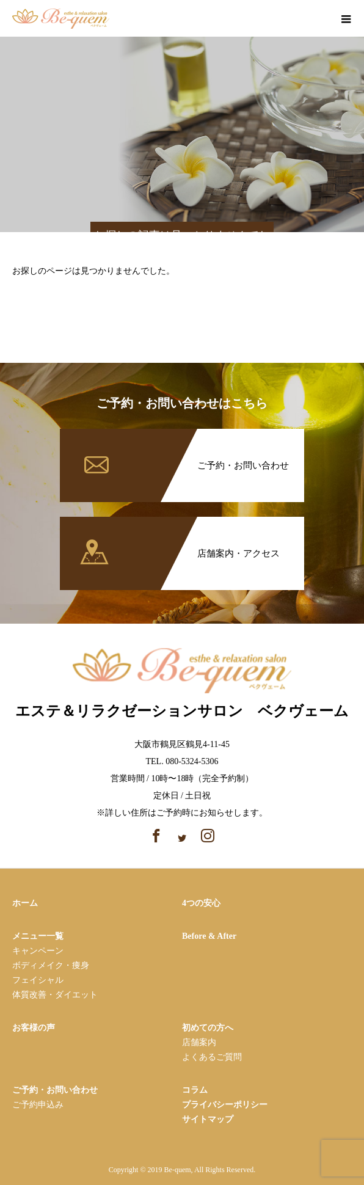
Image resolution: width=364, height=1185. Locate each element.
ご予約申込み (38, 1104)
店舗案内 (199, 1042)
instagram (318, 19)
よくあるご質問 (212, 1057)
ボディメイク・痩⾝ (50, 965)
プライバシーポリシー (225, 1104)
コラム (195, 1090)
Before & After (209, 936)
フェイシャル (38, 980)
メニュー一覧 (38, 936)
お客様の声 (33, 1027)
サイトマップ (207, 1119)
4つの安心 (201, 903)
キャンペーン (38, 950)
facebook (296, 19)
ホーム (25, 903)
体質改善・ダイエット (55, 994)
